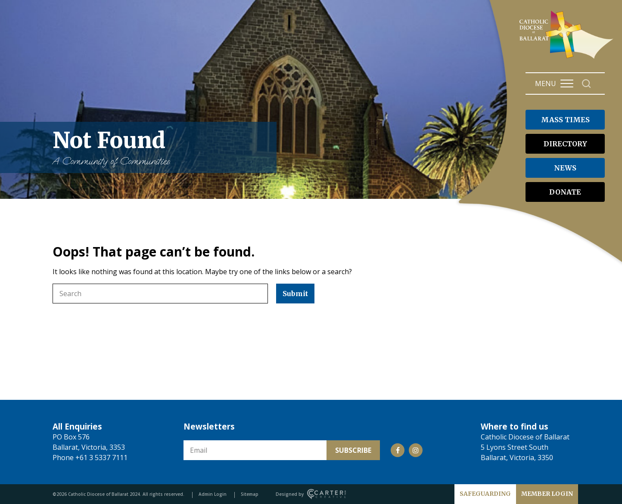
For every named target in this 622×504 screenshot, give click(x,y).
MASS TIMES (565, 119)
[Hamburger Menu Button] (567, 83)
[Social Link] (397, 450)
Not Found (160, 147)
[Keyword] (160, 293)
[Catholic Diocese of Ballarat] (567, 58)
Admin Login (213, 494)
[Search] (586, 83)
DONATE (565, 192)
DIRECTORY (565, 143)
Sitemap (249, 494)
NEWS (565, 168)
